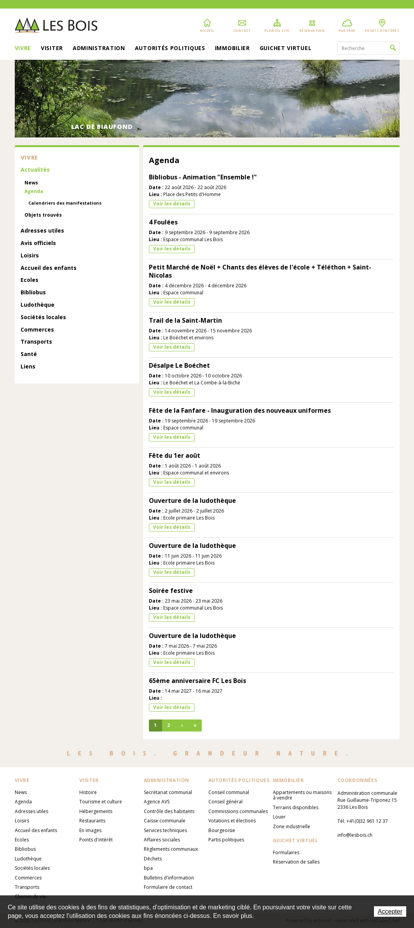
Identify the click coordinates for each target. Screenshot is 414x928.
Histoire (88, 792)
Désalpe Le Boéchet (179, 365)
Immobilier (232, 48)
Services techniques (165, 830)
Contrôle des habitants (169, 811)
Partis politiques (226, 839)
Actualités (35, 170)
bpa (148, 868)
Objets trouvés (43, 215)
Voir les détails (171, 203)
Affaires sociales (162, 839)
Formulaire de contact (168, 887)
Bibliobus (33, 292)
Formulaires (286, 852)
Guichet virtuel (286, 48)
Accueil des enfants (49, 268)
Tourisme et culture (100, 801)
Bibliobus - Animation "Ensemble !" (203, 177)
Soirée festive (171, 590)
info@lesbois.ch (354, 835)
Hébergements (95, 811)
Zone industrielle (291, 826)
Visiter (52, 48)
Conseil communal (228, 792)
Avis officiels (38, 243)
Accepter (390, 911)
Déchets (153, 858)
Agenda (33, 191)
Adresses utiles (42, 231)
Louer (279, 816)
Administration (99, 48)
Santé (29, 354)
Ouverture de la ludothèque (192, 500)
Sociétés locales (43, 317)
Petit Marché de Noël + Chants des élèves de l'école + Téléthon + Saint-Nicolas (260, 271)
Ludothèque (37, 305)
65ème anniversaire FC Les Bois (197, 680)
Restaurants (92, 820)
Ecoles (29, 280)
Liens (28, 366)
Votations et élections (232, 820)
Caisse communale (164, 820)
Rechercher (393, 48)
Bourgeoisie (221, 830)
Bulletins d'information (169, 877)
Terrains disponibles (295, 807)
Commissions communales (238, 811)
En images (90, 830)
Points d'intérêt (96, 839)
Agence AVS (156, 801)
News (31, 183)
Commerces (37, 330)
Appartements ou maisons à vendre (302, 795)
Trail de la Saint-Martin (185, 320)
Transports (36, 342)
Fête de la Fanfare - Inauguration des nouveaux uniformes (240, 410)
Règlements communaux (171, 849)
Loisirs (30, 255)
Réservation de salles (296, 861)
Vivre (23, 48)
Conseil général (225, 801)
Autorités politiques (170, 48)
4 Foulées (163, 222)
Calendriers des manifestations (64, 202)
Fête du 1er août (174, 455)
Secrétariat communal (168, 792)
